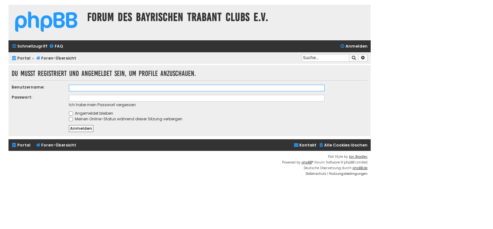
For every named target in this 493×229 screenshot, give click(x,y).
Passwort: (22, 97)
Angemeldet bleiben (91, 113)
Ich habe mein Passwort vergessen (102, 104)
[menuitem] (56, 46)
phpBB (307, 162)
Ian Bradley (358, 156)
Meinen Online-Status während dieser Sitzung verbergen (125, 119)
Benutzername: (28, 87)
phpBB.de (360, 168)
